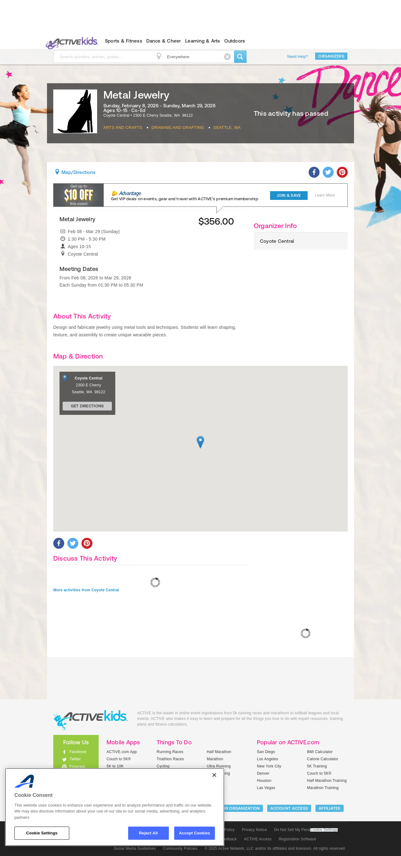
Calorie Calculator (322, 759)
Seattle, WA (227, 127)
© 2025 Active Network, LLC (229, 848)
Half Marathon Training (327, 780)
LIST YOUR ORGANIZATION (234, 808)
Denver (263, 773)
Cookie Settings (324, 830)
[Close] (214, 775)
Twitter (75, 759)
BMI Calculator (320, 752)
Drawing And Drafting (178, 127)
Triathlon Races (170, 759)
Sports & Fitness (123, 40)
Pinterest (77, 766)
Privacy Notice (254, 830)
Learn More (325, 195)
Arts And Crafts (122, 127)
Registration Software (297, 839)
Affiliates (330, 808)
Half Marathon (219, 752)
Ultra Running (219, 766)
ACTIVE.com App (122, 752)
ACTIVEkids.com (70, 41)
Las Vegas (266, 788)
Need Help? (297, 56)
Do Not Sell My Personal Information (305, 830)
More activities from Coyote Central (86, 590)
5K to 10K (115, 766)
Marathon (215, 759)
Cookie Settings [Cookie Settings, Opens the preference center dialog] (41, 833)
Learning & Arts (202, 40)
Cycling (163, 766)
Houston (264, 780)
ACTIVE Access (258, 839)
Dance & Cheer (163, 40)
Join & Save (289, 195)
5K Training (317, 766)
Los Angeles (267, 759)
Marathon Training (323, 788)
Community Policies (180, 848)
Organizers (331, 56)
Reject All (148, 833)
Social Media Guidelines (135, 848)
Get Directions (87, 406)
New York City (269, 766)
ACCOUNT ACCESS (289, 808)
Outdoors (234, 40)
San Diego (266, 752)
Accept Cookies (194, 833)
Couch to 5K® (119, 759)
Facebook (77, 752)
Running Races (170, 752)
